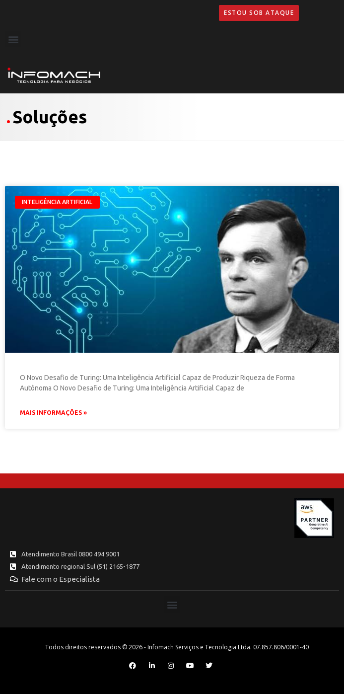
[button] (13, 39)
